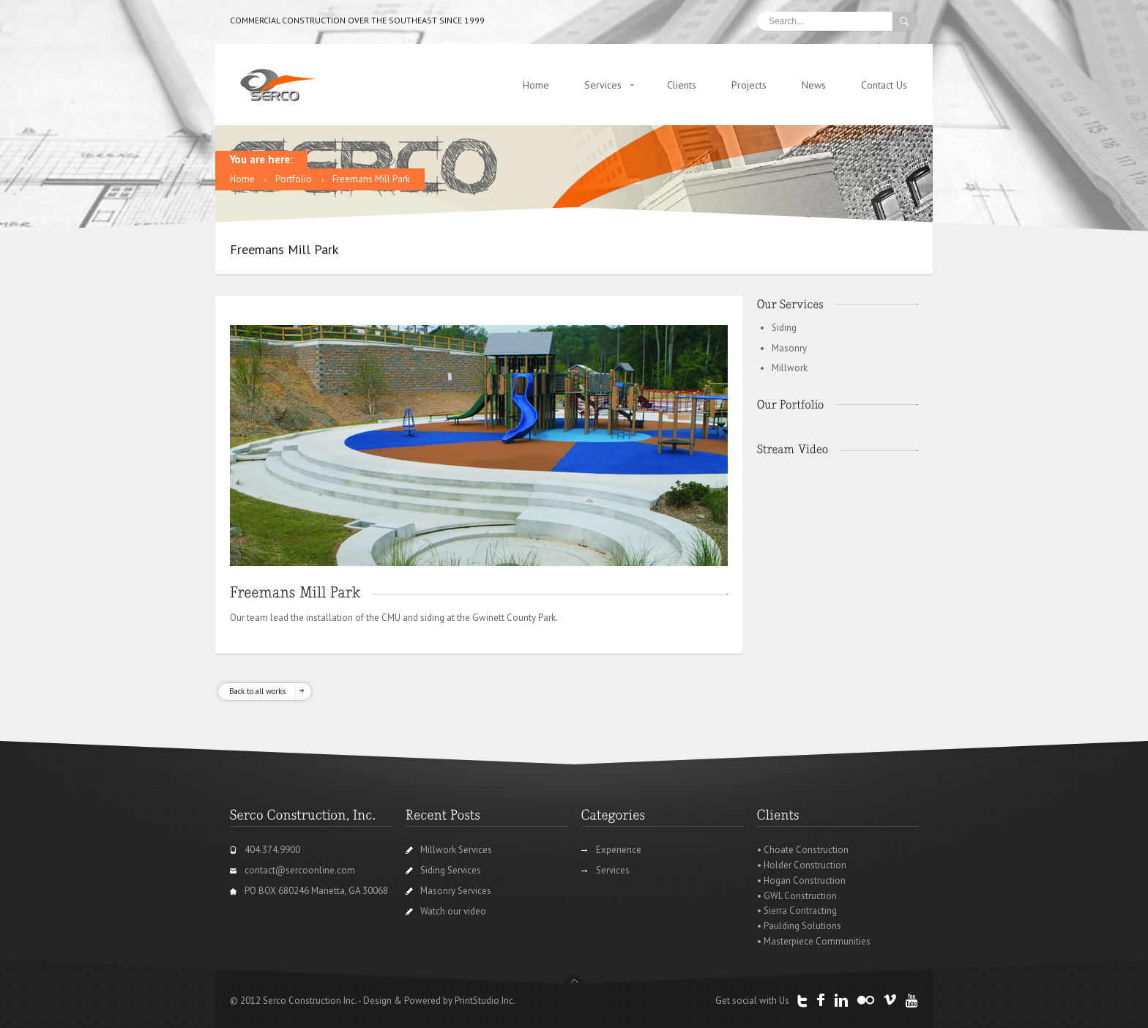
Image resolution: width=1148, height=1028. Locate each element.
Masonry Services (455, 890)
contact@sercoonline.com (300, 870)
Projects (749, 85)
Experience (618, 849)
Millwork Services (456, 849)
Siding (784, 327)
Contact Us (884, 85)
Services (603, 85)
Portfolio (293, 179)
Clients (681, 85)
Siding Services (450, 870)
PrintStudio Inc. (485, 1000)
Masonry (789, 348)
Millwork (790, 368)
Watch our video (453, 911)
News (814, 85)
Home (536, 85)
